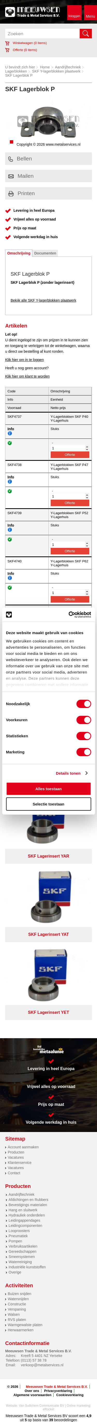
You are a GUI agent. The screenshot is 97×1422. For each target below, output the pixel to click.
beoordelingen (65, 1420)
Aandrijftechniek (68, 67)
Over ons (32, 1391)
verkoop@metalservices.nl (42, 1365)
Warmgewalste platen (25, 1325)
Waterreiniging (20, 1262)
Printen (21, 193)
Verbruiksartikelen (23, 1246)
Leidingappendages (24, 1220)
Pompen (15, 1241)
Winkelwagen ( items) (26, 43)
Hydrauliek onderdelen (27, 1215)
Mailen (21, 176)
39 (51, 1420)
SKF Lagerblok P (19, 75)
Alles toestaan (48, 789)
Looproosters (19, 1231)
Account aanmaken (23, 1147)
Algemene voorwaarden (32, 1395)
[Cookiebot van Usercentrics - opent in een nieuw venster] (69, 614)
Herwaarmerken (21, 1330)
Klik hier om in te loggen (24, 360)
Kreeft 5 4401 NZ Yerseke (41, 1356)
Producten (16, 1152)
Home (45, 67)
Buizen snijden (19, 1294)
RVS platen (17, 1320)
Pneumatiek (18, 1236)
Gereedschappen (22, 1251)
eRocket (48, 1409)
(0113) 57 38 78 (34, 1360)
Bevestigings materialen (28, 1205)
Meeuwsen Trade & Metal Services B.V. (57, 1387)
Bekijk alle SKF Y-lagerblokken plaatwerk (43, 300)
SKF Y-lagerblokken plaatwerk (56, 71)
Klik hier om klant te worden (27, 376)
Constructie (17, 1304)
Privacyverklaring (58, 1391)
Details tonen (68, 773)
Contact (14, 1173)
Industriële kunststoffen (27, 1267)
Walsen (14, 1314)
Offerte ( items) (21, 50)
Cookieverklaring (70, 1395)
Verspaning (17, 1309)
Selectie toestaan (48, 804)
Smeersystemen (22, 1257)
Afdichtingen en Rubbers (28, 1200)
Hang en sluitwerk (23, 1210)
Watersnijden (18, 1299)
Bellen (20, 158)
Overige (15, 1272)
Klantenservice (20, 1163)
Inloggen (74, 16)
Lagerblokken (16, 71)
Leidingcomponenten (25, 1225)
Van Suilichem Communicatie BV (41, 1405)
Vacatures (16, 1157)
